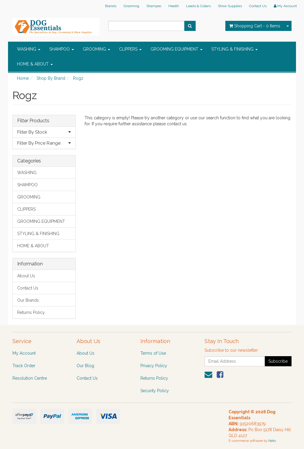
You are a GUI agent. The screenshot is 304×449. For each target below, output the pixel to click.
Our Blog (85, 365)
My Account (24, 353)
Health (173, 6)
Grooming (131, 6)
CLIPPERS (130, 49)
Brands (110, 6)
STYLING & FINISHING (234, 49)
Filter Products (33, 120)
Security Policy (154, 390)
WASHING (28, 49)
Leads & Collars (198, 6)
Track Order (23, 365)
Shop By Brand (51, 78)
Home (23, 78)
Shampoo (153, 6)
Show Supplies (230, 6)
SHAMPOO (61, 49)
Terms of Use (153, 353)
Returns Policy (31, 312)
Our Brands (28, 300)
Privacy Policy (153, 365)
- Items (254, 26)
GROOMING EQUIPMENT (176, 49)
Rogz (78, 78)
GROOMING (96, 49)
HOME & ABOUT (35, 64)
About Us (26, 275)
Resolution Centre (29, 378)
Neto (272, 441)
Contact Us (258, 6)
